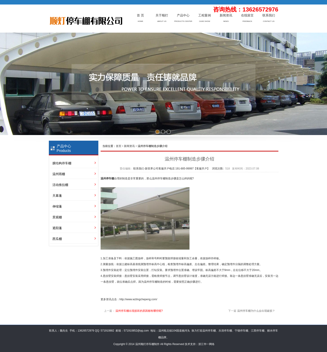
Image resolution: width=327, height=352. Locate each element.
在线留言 (247, 15)
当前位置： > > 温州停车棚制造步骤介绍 (135, 146)
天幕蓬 (57, 195)
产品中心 (183, 15)
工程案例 (204, 15)
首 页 (140, 15)
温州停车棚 (107, 178)
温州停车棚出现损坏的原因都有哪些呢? (139, 310)
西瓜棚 (57, 239)
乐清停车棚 (225, 330)
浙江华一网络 (206, 344)
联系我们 (268, 15)
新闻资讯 (226, 15)
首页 (118, 146)
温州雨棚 (58, 174)
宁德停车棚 (241, 330)
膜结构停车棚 (61, 163)
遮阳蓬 (57, 228)
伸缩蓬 (57, 206)
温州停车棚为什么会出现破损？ (256, 310)
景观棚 (57, 217)
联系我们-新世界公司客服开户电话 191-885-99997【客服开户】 (171, 168)
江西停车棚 (257, 330)
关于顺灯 (162, 15)
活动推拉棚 (60, 185)
